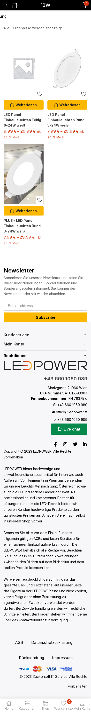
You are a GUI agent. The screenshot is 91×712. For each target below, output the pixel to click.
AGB (19, 642)
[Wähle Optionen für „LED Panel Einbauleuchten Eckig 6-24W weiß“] (24, 105)
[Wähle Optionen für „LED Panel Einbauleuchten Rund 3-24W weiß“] (67, 105)
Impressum (62, 657)
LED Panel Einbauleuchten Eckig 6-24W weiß (22, 119)
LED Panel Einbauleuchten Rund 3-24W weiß (65, 119)
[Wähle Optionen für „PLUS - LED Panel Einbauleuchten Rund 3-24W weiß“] (24, 211)
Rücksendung (31, 657)
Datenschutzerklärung (51, 642)
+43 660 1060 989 (65, 379)
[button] (77, 5)
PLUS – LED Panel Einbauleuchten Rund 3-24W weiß (22, 225)
